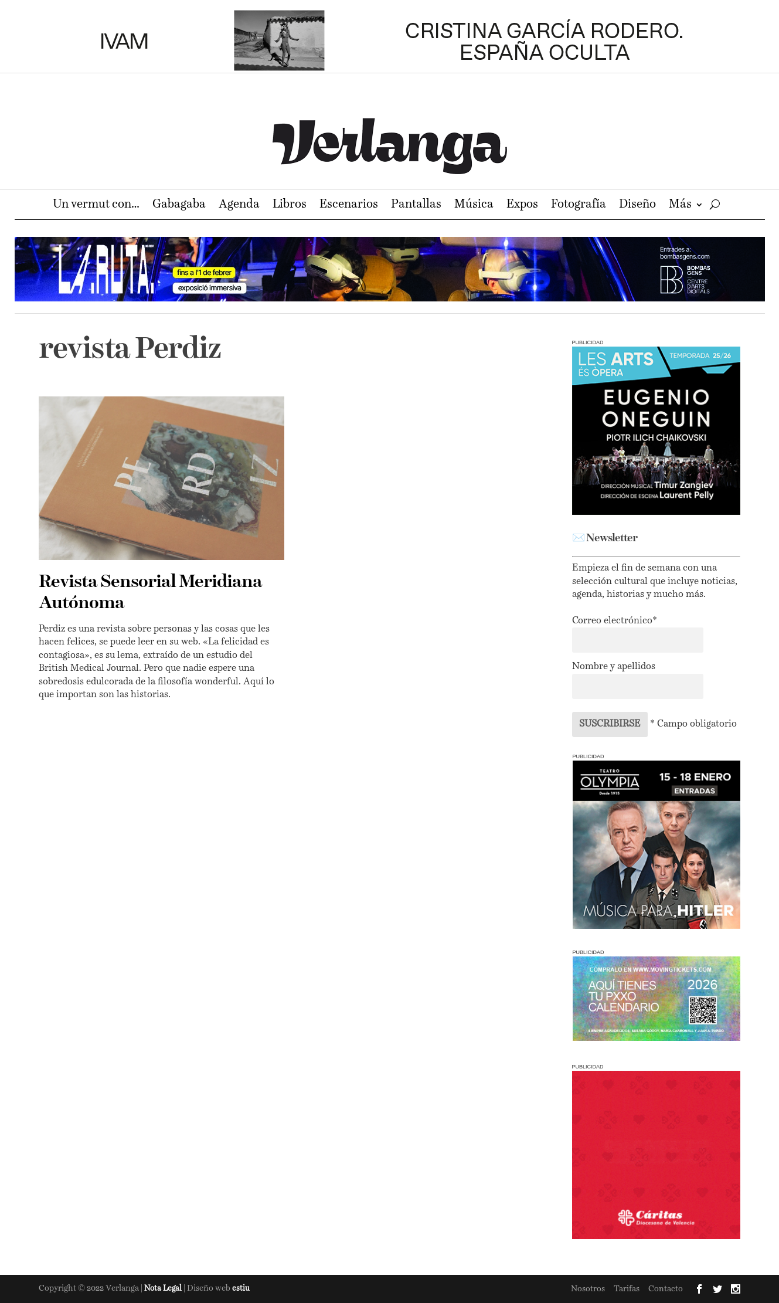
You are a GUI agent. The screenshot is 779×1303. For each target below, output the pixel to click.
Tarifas (626, 1289)
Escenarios (348, 206)
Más (680, 206)
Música (474, 206)
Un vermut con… (96, 206)
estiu (241, 1288)
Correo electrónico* (614, 621)
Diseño (637, 206)
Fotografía (578, 206)
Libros (290, 206)
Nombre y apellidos (613, 666)
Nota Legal (163, 1288)
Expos (522, 206)
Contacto (665, 1289)
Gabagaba (179, 206)
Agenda (239, 206)
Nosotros (588, 1289)
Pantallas (416, 206)
